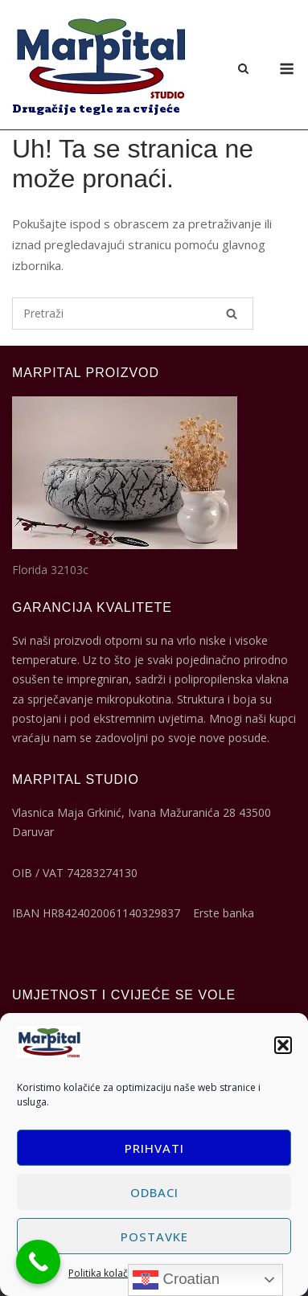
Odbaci (154, 1192)
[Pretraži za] (132, 313)
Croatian (176, 1280)
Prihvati (154, 1148)
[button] (283, 1045)
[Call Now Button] (38, 1262)
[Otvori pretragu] (243, 70)
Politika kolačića (104, 1273)
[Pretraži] (231, 313)
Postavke (154, 1236)
